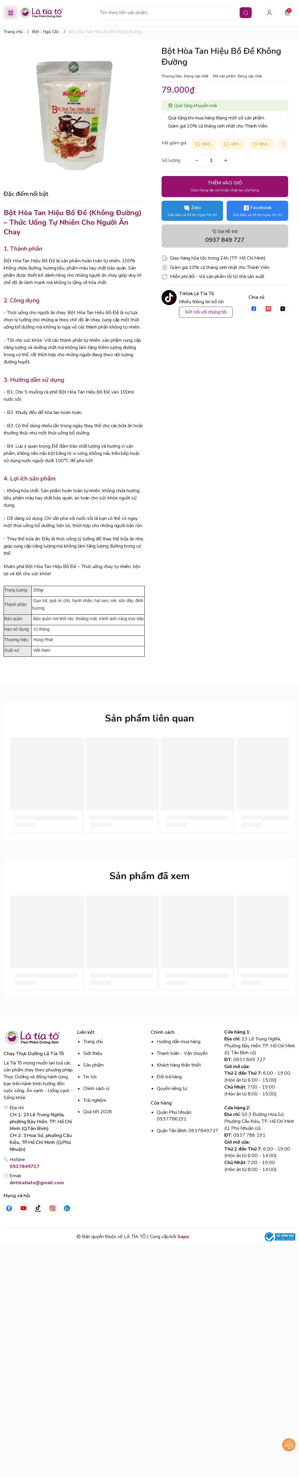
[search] (246, 12)
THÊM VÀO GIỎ (224, 186)
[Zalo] (66, 1208)
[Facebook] (9, 1208)
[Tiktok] (38, 1208)
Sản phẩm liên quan (149, 718)
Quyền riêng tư (172, 1088)
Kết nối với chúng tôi (206, 312)
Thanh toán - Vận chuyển (182, 1053)
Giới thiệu (92, 1053)
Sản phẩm (93, 1065)
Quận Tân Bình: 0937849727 (187, 1130)
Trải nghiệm (94, 1100)
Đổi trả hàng (169, 1077)
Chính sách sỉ (96, 1088)
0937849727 (24, 1166)
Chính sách (163, 1032)
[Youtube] (23, 1208)
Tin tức (90, 1077)
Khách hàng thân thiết (179, 1065)
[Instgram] (52, 1208)
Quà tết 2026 (97, 1111)
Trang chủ (93, 1041)
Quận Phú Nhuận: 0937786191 (174, 1116)
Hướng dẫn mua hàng (178, 1041)
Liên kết (85, 1032)
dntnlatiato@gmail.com (37, 1182)
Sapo (183, 1236)
